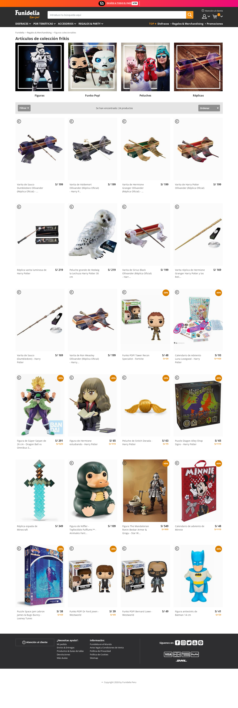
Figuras (39, 95)
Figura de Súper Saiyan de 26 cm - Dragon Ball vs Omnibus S (31, 444)
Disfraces (21, 23)
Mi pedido (62, 644)
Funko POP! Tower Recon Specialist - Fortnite (135, 357)
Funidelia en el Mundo (101, 644)
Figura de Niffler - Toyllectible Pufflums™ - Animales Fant (83, 530)
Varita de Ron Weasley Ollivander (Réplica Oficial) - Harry (84, 359)
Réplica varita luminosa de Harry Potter (31, 271)
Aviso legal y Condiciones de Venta (107, 647)
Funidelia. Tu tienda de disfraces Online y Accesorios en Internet (27, 14)
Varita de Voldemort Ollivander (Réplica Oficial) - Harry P (84, 188)
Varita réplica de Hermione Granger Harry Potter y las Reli (190, 273)
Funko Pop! (92, 95)
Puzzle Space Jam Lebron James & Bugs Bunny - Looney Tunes (31, 615)
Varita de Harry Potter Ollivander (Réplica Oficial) (189, 186)
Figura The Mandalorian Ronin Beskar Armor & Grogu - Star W (135, 530)
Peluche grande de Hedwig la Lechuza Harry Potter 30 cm (84, 273)
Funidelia (19, 32)
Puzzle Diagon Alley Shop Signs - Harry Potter (189, 442)
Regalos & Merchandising (39, 32)
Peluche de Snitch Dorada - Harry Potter (137, 442)
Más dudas (62, 657)
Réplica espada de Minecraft (27, 528)
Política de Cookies (99, 654)
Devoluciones (63, 654)
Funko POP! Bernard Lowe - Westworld (137, 613)
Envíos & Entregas (65, 647)
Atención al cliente (34, 642)
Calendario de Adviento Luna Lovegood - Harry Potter (188, 359)
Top (151, 23)
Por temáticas (43, 23)
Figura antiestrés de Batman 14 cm (186, 613)
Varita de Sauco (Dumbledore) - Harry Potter (28, 359)
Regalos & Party (89, 23)
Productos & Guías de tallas (70, 651)
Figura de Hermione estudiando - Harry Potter (84, 442)
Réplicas (198, 95)
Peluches (145, 95)
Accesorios (65, 23)
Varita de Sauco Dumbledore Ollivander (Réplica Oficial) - (30, 188)
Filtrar (23, 108)
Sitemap (94, 657)
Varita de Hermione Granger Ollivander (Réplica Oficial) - (133, 188)
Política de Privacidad (100, 651)
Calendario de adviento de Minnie (189, 528)
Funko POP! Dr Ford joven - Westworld (84, 613)
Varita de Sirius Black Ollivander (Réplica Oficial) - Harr (137, 273)
